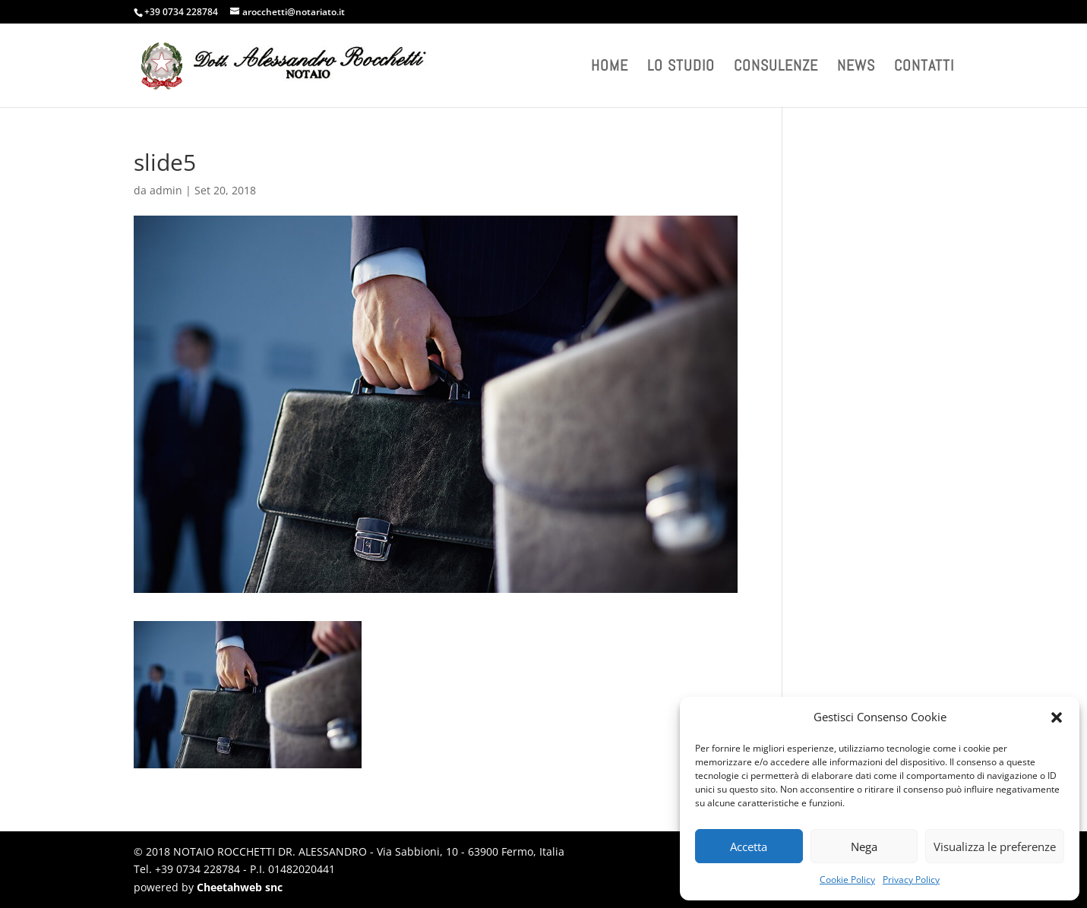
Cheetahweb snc (240, 887)
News (856, 67)
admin (166, 190)
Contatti (924, 67)
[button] (1056, 717)
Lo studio (681, 67)
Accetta (748, 846)
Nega (864, 846)
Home (609, 67)
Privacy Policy (911, 879)
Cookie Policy (847, 879)
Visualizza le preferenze (995, 846)
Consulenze (776, 67)
